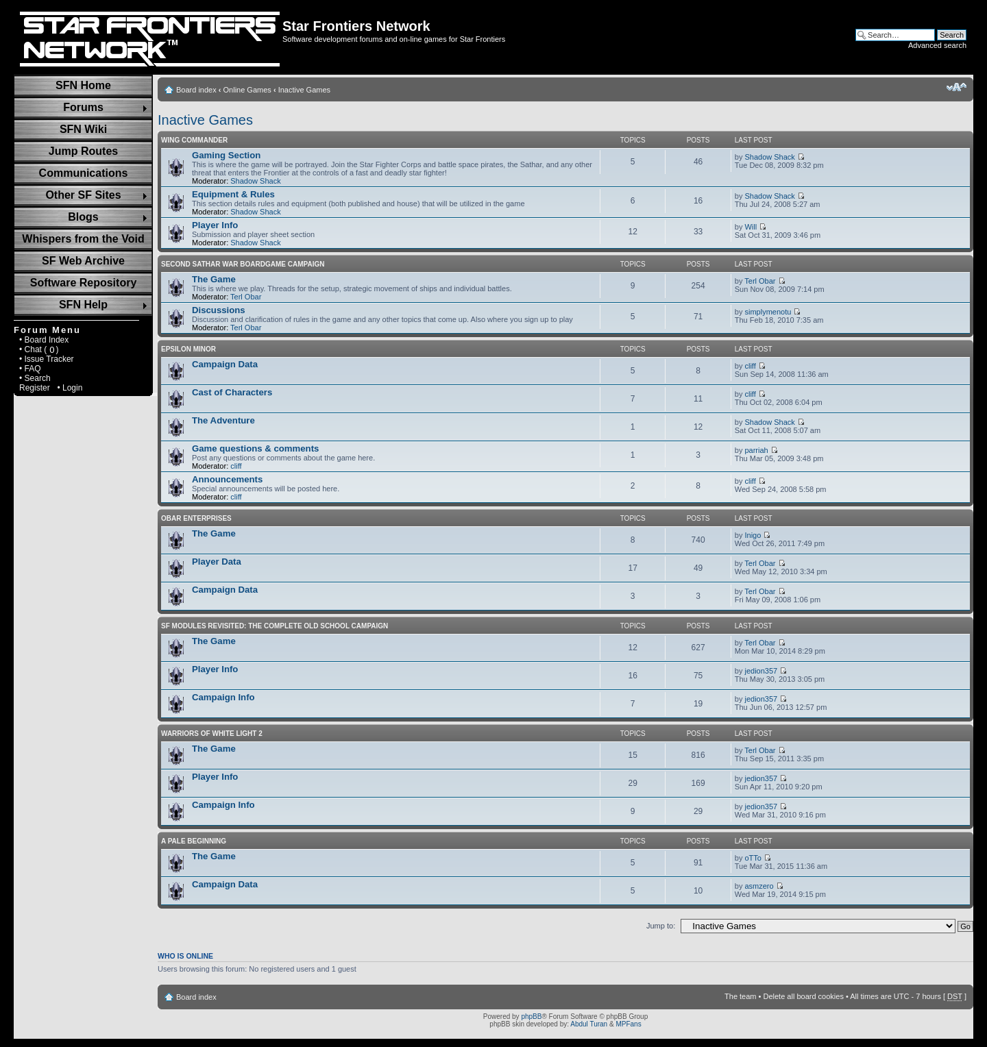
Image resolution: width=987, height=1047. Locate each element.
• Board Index (44, 340)
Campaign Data (225, 364)
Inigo (752, 535)
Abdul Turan (588, 1024)
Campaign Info (223, 697)
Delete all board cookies (803, 996)
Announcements (227, 479)
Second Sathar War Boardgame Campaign (243, 264)
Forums (83, 107)
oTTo (752, 858)
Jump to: (660, 926)
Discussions (218, 310)
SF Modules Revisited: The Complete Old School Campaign (274, 626)
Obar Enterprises (196, 518)
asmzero (758, 886)
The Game (214, 279)
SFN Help (83, 304)
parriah (756, 450)
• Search (35, 378)
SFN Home (83, 85)
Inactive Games (304, 90)
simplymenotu (767, 312)
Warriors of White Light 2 (212, 733)
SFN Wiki (83, 129)
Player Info (215, 225)
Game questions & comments (255, 448)
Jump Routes (83, 151)
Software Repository (83, 282)
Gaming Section (226, 155)
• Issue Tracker (46, 359)
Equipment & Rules (233, 194)
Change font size (956, 87)
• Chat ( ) (39, 349)
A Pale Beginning (193, 841)
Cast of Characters (232, 392)
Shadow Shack (255, 181)
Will (750, 227)
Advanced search (937, 45)
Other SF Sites (83, 195)
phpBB (531, 1016)
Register (34, 388)
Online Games (247, 90)
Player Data (216, 561)
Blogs (83, 217)
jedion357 (760, 671)
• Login (69, 388)
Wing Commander (194, 140)
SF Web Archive (83, 261)
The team (740, 996)
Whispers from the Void (83, 239)
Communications (83, 173)
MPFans (628, 1024)
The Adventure (223, 420)
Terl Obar (245, 297)
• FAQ (30, 368)
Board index (196, 90)
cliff (749, 366)
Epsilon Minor (188, 349)
